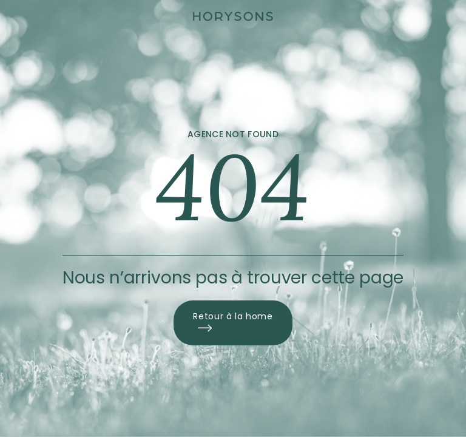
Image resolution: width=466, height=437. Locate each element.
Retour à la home (232, 323)
